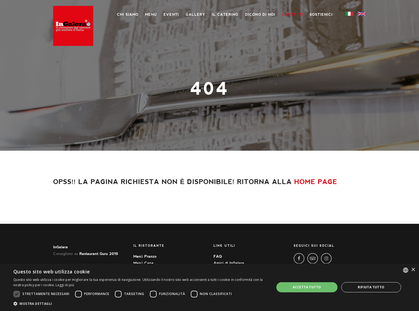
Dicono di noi (260, 15)
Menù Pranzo (145, 256)
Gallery (195, 15)
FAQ (218, 256)
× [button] (413, 270)
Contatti (292, 15)
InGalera (60, 247)
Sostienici (321, 15)
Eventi (171, 15)
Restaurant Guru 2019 (98, 254)
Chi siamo (127, 15)
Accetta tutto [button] (307, 287)
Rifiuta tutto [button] (371, 287)
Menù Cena (143, 263)
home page (315, 181)
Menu (151, 15)
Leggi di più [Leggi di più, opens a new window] (65, 285)
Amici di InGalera (229, 263)
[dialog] (209, 287)
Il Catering (225, 15)
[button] (140, 303)
